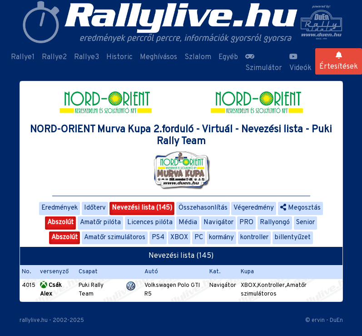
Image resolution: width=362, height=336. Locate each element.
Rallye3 (86, 57)
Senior (305, 222)
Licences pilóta (150, 222)
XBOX (179, 237)
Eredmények (59, 208)
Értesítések (338, 61)
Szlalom (197, 57)
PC (198, 237)
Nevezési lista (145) (142, 208)
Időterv (95, 208)
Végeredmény (253, 208)
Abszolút (60, 222)
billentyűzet (293, 237)
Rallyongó (275, 222)
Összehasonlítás (203, 208)
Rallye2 (54, 57)
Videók (300, 63)
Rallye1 (23, 57)
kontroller (254, 237)
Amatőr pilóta (100, 222)
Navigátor (218, 222)
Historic (119, 57)
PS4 (158, 237)
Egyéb (228, 57)
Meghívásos (158, 57)
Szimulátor (263, 63)
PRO (246, 222)
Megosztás (300, 208)
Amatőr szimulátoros (114, 237)
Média (188, 222)
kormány (221, 237)
